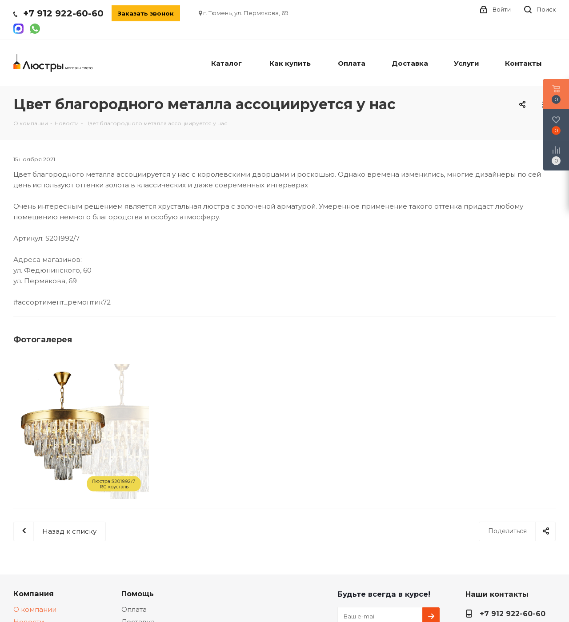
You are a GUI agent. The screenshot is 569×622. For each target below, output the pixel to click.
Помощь (137, 593)
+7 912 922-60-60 (63, 13)
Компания (33, 593)
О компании (34, 609)
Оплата (134, 609)
